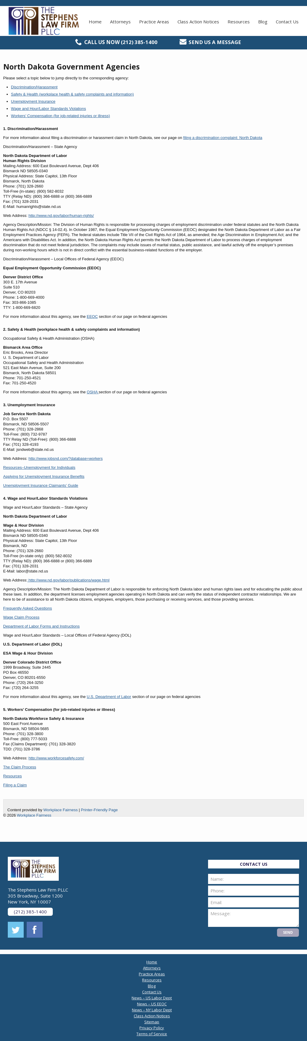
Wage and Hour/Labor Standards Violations (48, 108)
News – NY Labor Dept (152, 1010)
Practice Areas (154, 22)
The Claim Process (19, 767)
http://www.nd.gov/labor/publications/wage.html (68, 580)
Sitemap (151, 1022)
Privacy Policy (151, 1028)
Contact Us (287, 22)
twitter (16, 930)
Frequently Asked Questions (27, 608)
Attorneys (120, 22)
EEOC (92, 316)
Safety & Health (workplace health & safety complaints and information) (72, 94)
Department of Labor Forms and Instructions (41, 626)
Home (95, 22)
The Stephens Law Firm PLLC (43, 21)
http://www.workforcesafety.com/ (56, 758)
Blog (262, 22)
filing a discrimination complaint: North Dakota (222, 137)
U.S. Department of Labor (109, 696)
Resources (239, 22)
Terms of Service (151, 1034)
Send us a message (215, 42)
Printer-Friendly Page (99, 810)
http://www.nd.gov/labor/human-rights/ (61, 215)
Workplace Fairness (60, 810)
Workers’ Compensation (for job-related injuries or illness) (60, 116)
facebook (35, 930)
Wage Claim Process (21, 617)
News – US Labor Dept (152, 998)
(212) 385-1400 (139, 42)
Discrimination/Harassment (34, 87)
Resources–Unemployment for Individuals (39, 467)
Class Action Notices (198, 22)
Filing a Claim (15, 785)
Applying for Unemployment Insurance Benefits (44, 476)
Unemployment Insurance (33, 101)
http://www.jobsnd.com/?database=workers (65, 458)
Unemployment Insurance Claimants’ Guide (40, 485)
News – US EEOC (152, 1004)
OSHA (93, 392)
